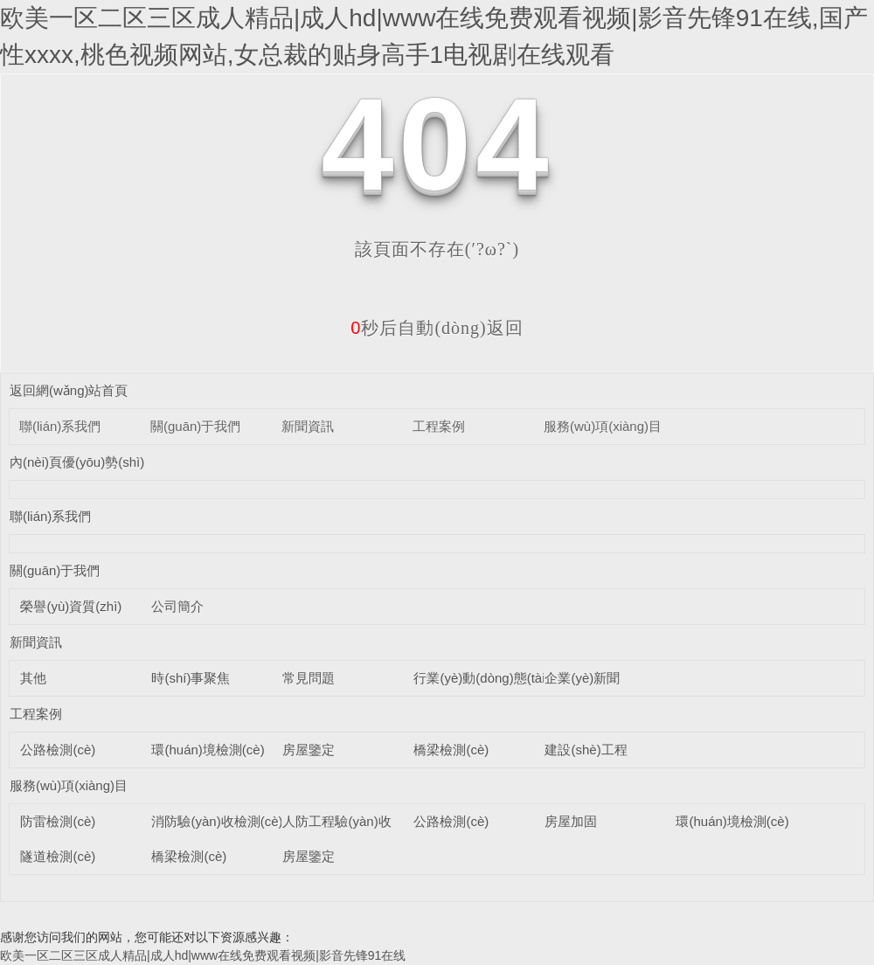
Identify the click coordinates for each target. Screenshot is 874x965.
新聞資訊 (307, 426)
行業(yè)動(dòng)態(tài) (481, 677)
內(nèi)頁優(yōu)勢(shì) (77, 462)
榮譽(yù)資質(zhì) (70, 606)
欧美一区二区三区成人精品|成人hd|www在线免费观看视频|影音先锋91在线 (203, 955)
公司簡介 (177, 606)
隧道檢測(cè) (57, 856)
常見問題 (308, 677)
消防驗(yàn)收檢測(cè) (216, 821)
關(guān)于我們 (195, 426)
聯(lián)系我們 (60, 426)
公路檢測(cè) (57, 749)
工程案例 (439, 426)
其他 (33, 677)
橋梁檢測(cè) (451, 749)
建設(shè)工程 (586, 749)
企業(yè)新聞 (582, 677)
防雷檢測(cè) (57, 821)
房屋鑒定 (308, 749)
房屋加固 (571, 821)
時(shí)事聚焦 (190, 677)
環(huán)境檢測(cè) (207, 749)
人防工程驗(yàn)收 (336, 821)
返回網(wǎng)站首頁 (69, 390)
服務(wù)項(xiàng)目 (603, 426)
